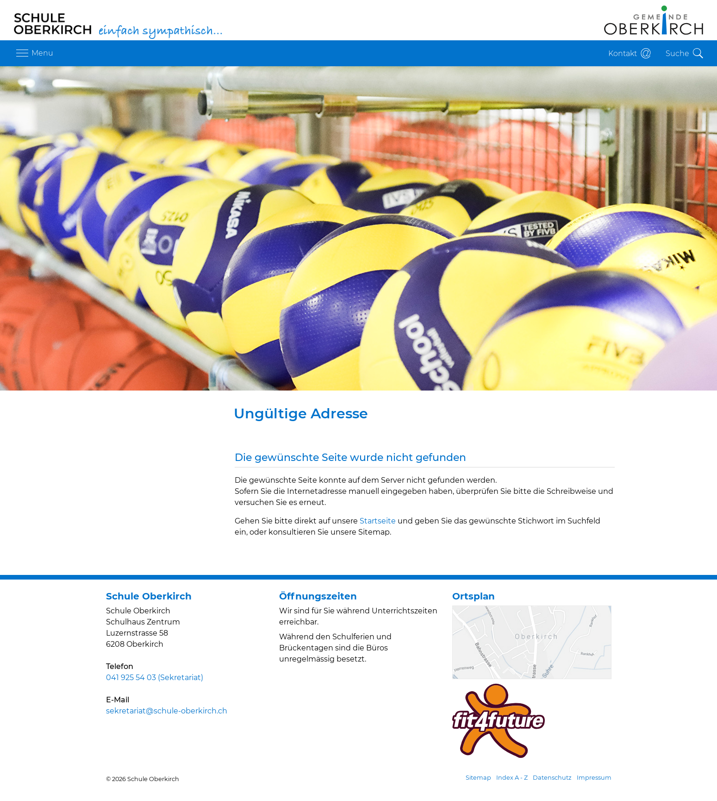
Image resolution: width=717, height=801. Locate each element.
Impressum (594, 777)
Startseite (378, 521)
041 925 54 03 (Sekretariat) (154, 677)
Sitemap (478, 777)
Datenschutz (552, 777)
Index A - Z (512, 777)
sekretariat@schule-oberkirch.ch (166, 710)
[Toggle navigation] (33, 53)
